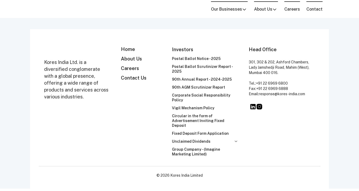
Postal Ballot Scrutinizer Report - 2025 (202, 68)
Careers (292, 9)
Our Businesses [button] (229, 9)
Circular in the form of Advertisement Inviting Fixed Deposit (198, 121)
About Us (131, 59)
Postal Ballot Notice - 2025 (196, 59)
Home (128, 49)
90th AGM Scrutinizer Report (198, 87)
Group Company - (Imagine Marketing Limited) (196, 151)
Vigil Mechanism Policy (193, 108)
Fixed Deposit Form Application (200, 133)
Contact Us (133, 78)
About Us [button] (265, 9)
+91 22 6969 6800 (272, 83)
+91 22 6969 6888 (272, 88)
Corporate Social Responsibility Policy (201, 97)
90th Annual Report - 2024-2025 (202, 79)
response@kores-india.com (282, 94)
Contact (314, 9)
